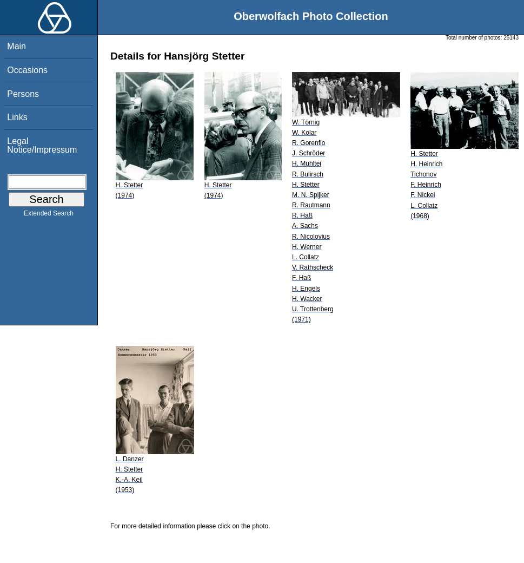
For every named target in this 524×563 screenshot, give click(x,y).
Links (17, 117)
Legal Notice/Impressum (42, 145)
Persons (23, 94)
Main (16, 46)
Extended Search (49, 215)
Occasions (27, 70)
